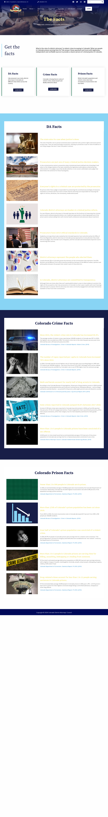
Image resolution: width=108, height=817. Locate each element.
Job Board (71, 9)
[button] (32, 9)
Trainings (52, 9)
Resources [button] (42, 9)
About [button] (32, 9)
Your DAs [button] (61, 9)
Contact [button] (80, 9)
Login (89, 9)
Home (25, 9)
